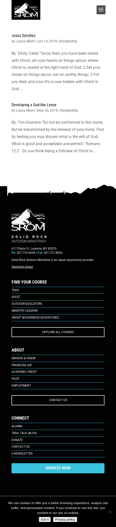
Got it (45, 519)
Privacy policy (65, 519)
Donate (17, 440)
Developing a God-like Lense (34, 104)
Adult (16, 297)
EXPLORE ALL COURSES (58, 332)
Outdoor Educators (27, 304)
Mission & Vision (24, 358)
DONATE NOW (58, 468)
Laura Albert (25, 41)
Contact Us (20, 446)
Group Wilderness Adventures (35, 317)
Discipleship (68, 41)
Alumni (17, 426)
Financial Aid (22, 365)
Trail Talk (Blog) (24, 433)
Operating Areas (22, 267)
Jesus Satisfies (23, 35)
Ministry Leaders (25, 310)
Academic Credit (24, 372)
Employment (21, 385)
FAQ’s (15, 378)
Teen (15, 290)
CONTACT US (58, 400)
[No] (109, 512)
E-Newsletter (22, 453)
